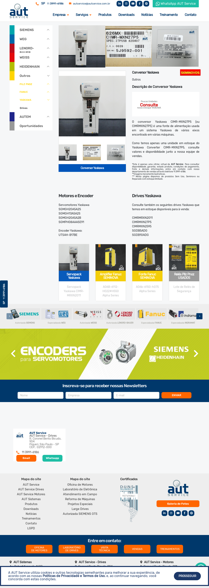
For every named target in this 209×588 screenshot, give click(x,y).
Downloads (126, 15)
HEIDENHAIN (30, 67)
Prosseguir (187, 576)
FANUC (24, 92)
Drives (24, 108)
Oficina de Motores (80, 484)
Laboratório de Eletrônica (80, 489)
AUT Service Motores (31, 494)
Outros (25, 76)
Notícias (147, 15)
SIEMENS (27, 30)
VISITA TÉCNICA (104, 549)
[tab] (68, 152)
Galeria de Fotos (178, 503)
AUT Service (31, 484)
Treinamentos (31, 518)
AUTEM (25, 117)
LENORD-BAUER (27, 49)
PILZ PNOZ (26, 84)
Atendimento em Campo (80, 494)
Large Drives (80, 509)
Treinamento (169, 15)
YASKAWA (25, 99)
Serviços (83, 15)
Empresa (61, 15)
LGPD (31, 528)
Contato (190, 15)
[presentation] (10, 316)
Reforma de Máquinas (80, 499)
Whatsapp (52, 458)
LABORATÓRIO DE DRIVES (72, 549)
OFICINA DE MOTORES (39, 549)
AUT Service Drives (31, 489)
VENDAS (137, 548)
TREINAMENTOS (170, 548)
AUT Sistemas (31, 499)
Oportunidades (31, 126)
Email (26, 458)
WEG (23, 39)
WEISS (24, 57)
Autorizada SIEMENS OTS (80, 514)
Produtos (104, 15)
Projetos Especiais (80, 504)
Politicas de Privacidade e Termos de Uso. (74, 576)
